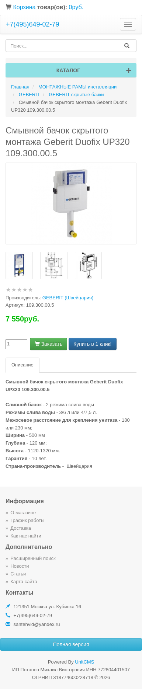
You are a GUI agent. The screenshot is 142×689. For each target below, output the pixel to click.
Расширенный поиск (32, 558)
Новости (19, 566)
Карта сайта (23, 581)
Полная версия (71, 644)
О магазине (23, 512)
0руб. (76, 7)
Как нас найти (25, 536)
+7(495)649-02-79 (32, 24)
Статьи (18, 574)
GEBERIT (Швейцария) (67, 297)
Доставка (20, 528)
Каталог (95, 70)
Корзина (24, 7)
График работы (27, 520)
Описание (22, 365)
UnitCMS (84, 662)
